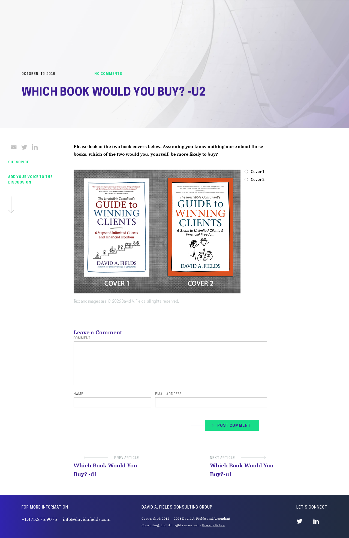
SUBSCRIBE (18, 162)
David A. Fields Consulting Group (177, 508)
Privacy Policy (213, 525)
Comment (82, 338)
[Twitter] (24, 147)
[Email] (13, 147)
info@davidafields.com (87, 519)
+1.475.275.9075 (39, 519)
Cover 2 (257, 179)
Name (78, 394)
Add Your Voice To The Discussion (30, 195)
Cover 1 (257, 171)
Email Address (168, 394)
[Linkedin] (35, 147)
